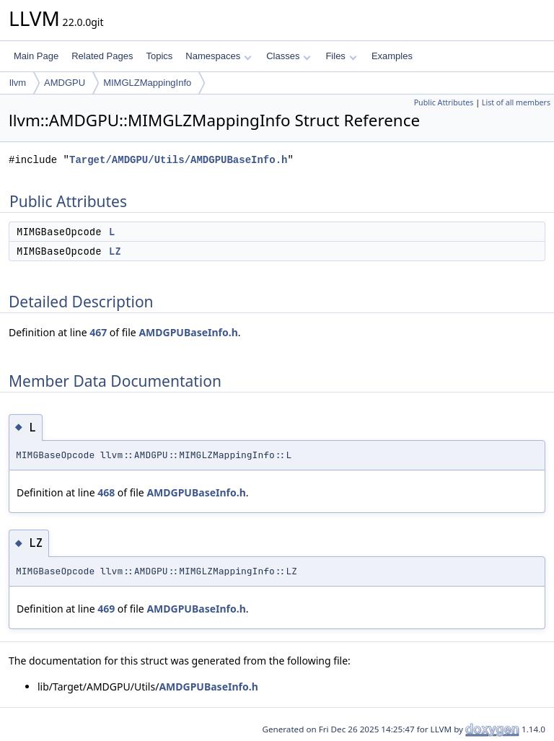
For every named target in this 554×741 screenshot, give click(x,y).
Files (340, 56)
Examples (392, 56)
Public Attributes (444, 102)
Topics (159, 56)
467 (98, 332)
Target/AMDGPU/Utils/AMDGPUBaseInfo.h (178, 160)
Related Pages (102, 56)
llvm (17, 82)
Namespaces (218, 56)
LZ (115, 251)
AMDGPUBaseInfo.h (187, 332)
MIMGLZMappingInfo (147, 82)
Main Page (36, 56)
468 (106, 492)
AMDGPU (64, 82)
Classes (288, 56)
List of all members (516, 102)
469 (106, 608)
